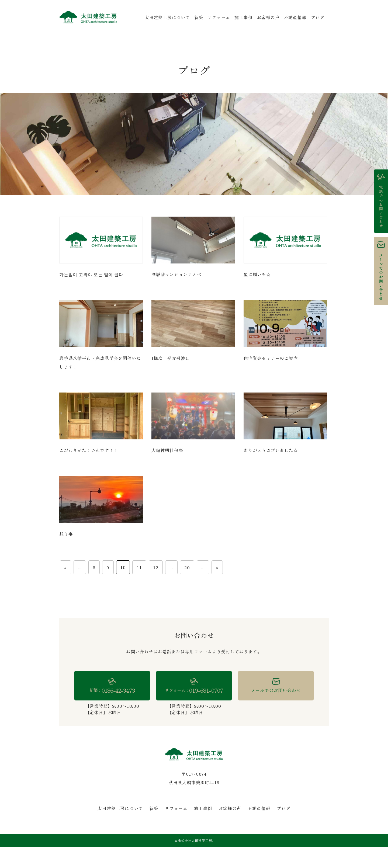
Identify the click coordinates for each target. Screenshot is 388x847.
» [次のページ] (217, 567)
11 (139, 567)
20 (187, 567)
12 (155, 567)
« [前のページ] (65, 567)
